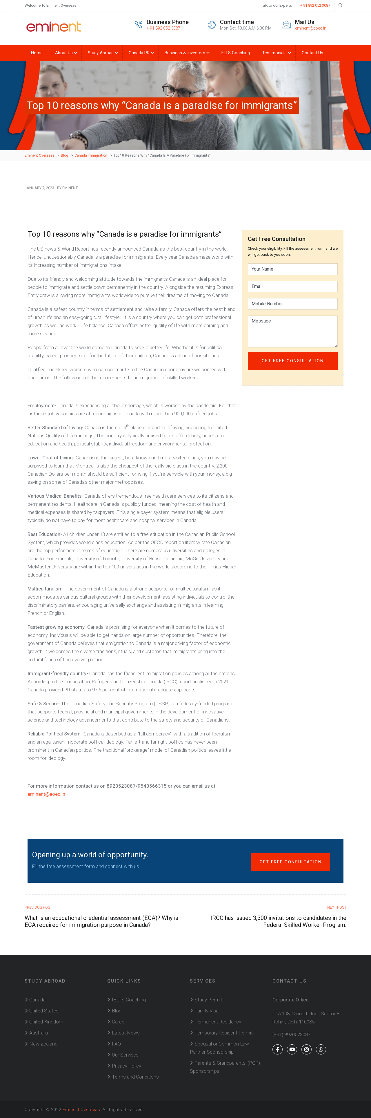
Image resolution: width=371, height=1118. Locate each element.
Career (119, 1022)
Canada (37, 1000)
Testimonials (274, 52)
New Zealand (43, 1044)
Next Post (336, 907)
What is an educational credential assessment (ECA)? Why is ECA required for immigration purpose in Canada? (101, 921)
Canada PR (139, 52)
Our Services (125, 1055)
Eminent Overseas (81, 1109)
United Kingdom (46, 1022)
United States (44, 1011)
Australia (38, 1033)
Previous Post (38, 907)
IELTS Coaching (235, 52)
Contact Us (312, 52)
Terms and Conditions (135, 1077)
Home (37, 52)
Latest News (126, 1033)
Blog (116, 1011)
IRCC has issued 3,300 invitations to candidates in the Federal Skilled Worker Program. (278, 921)
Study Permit (208, 1000)
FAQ (116, 1044)
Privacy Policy (126, 1066)
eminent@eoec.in (310, 28)
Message (293, 331)
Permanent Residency (217, 1022)
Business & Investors (185, 52)
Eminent (70, 188)
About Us (64, 52)
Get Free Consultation (291, 862)
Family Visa (206, 1011)
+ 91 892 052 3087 (315, 5)
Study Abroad (101, 52)
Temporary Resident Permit (223, 1033)
